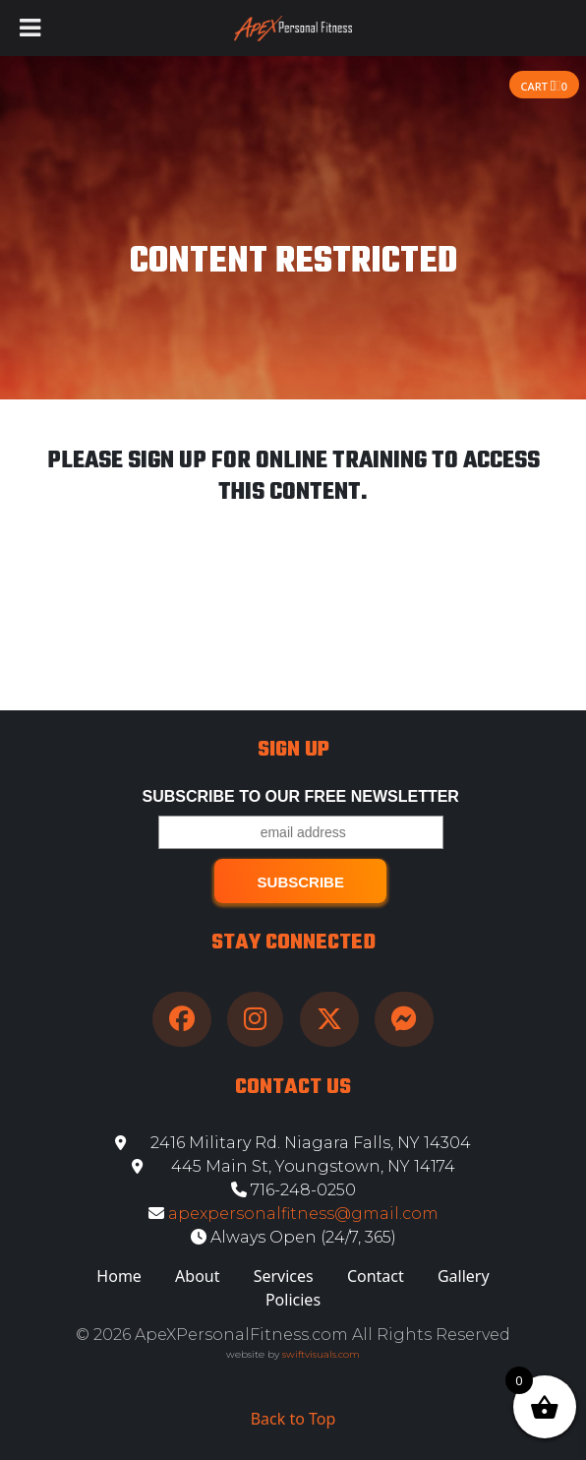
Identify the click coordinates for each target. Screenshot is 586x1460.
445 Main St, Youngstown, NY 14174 (293, 1166)
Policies (293, 1299)
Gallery (464, 1276)
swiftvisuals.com (321, 1354)
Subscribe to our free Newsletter (301, 796)
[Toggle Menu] (30, 28)
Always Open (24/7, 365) (293, 1237)
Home (119, 1276)
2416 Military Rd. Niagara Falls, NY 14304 (293, 1142)
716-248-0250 (293, 1190)
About (197, 1276)
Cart (544, 86)
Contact (375, 1276)
